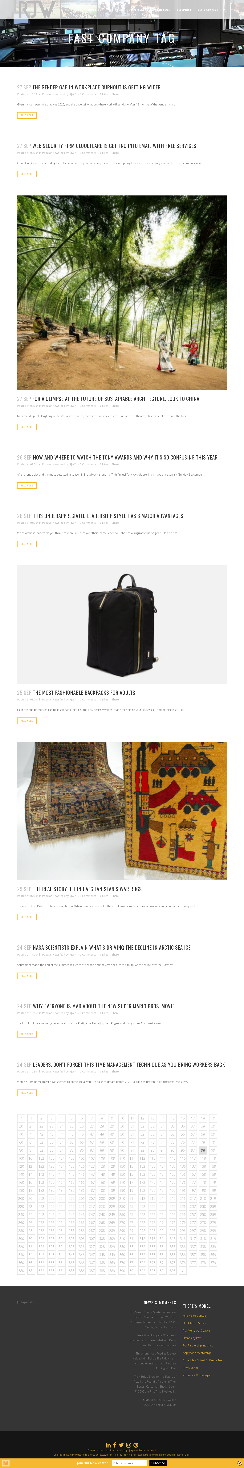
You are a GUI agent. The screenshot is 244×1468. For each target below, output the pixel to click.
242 (41, 1214)
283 (51, 1230)
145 (72, 1174)
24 (61, 1126)
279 (213, 1222)
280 (21, 1230)
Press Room (190, 1368)
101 (31, 1158)
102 (41, 1158)
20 (21, 1126)
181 (31, 1190)
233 (152, 1206)
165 (72, 1182)
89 (112, 1150)
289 (112, 1230)
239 (213, 1206)
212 (142, 1198)
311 (132, 1238)
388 (102, 1270)
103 (51, 1158)
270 (122, 1222)
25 (72, 1126)
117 (193, 1158)
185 (72, 1190)
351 (132, 1254)
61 (31, 1142)
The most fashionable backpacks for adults (84, 692)
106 (82, 1158)
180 (21, 1190)
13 (152, 1118)
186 (82, 1190)
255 (173, 1214)
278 (203, 1222)
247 (92, 1214)
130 (122, 1166)
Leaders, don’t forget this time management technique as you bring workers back (129, 1064)
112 (142, 1158)
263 (51, 1222)
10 (122, 1118)
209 (112, 1198)
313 (152, 1238)
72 (142, 1142)
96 (183, 1150)
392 (142, 1270)
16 (183, 1118)
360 (21, 1262)
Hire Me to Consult (194, 1315)
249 (112, 1214)
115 (173, 1158)
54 (163, 1134)
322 (41, 1246)
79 (213, 1142)
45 (72, 1134)
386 (82, 1270)
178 (203, 1182)
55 (173, 1134)
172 (142, 1182)
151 (132, 1174)
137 (193, 1166)
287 (92, 1230)
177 (193, 1182)
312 (142, 1238)
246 (82, 1214)
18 (203, 1118)
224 (61, 1206)
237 (193, 1206)
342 (41, 1254)
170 (122, 1182)
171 (132, 1182)
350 (122, 1254)
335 (173, 1246)
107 (92, 1158)
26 (82, 1126)
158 (203, 1174)
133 (152, 1166)
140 (21, 1174)
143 (51, 1174)
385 (72, 1270)
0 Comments (88, 94)
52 (142, 1134)
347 (92, 1254)
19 (213, 1118)
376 (183, 1262)
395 (173, 1270)
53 (152, 1134)
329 (112, 1246)
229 (112, 1206)
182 (41, 1190)
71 (132, 1142)
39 (213, 1126)
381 (31, 1270)
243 (51, 1214)
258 (203, 1214)
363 (51, 1262)
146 (82, 1174)
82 (41, 1150)
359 (213, 1254)
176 (183, 1182)
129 (112, 1166)
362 (41, 1262)
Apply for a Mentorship (197, 1353)
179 (213, 1182)
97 (193, 1150)
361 (31, 1262)
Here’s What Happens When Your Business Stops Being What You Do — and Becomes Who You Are (153, 1340)
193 (152, 1190)
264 (61, 1222)
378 (203, 1262)
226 (82, 1206)
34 (163, 1126)
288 (102, 1230)
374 (162, 1262)
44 (61, 1134)
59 (213, 1134)
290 (122, 1230)
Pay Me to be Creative (196, 1330)
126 (82, 1166)
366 (82, 1262)
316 (183, 1238)
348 (102, 1254)
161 (31, 1182)
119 (213, 1158)
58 (203, 1134)
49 (112, 1134)
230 (122, 1206)
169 (112, 1182)
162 (41, 1182)
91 (132, 1150)
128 (102, 1166)
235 (173, 1206)
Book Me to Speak (194, 1323)
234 (162, 1206)
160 (21, 1182)
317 (193, 1238)
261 (31, 1222)
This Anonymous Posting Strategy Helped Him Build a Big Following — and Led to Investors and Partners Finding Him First (154, 1361)
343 (51, 1254)
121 (31, 1166)
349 (112, 1254)
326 (82, 1246)
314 (162, 1238)
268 (102, 1222)
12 (142, 1118)
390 (122, 1270)
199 (213, 1190)
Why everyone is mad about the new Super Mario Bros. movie (104, 1006)
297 (193, 1230)
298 (203, 1230)
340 (21, 1254)
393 (152, 1270)
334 (162, 1246)
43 (51, 1134)
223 (51, 1206)
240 (21, 1214)
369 (112, 1262)
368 (102, 1262)
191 (132, 1190)
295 (173, 1230)
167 (92, 1182)
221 (31, 1206)
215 (173, 1198)
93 (152, 1150)
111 (132, 1158)
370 (122, 1262)
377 (193, 1262)
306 (82, 1238)
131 (132, 1166)
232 (142, 1206)
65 (72, 1142)
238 (203, 1206)
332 (142, 1246)
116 (183, 1158)
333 (152, 1246)
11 (132, 1118)
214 (162, 1198)
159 (213, 1174)
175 (173, 1182)
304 (61, 1238)
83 (51, 1150)
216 (183, 1198)
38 (203, 1126)
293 (152, 1230)
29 (112, 1126)
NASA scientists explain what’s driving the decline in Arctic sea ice (112, 947)
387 (92, 1270)
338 (203, 1246)
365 (72, 1262)
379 (213, 1262)
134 (162, 1166)
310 (122, 1238)
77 (193, 1142)
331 (132, 1246)
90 (122, 1150)
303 (51, 1238)
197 (193, 1190)
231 (132, 1206)
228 (102, 1206)
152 (142, 1174)
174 (162, 1182)
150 (122, 1174)
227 (92, 1206)
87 (92, 1150)
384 (61, 1270)
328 (102, 1246)
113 (152, 1158)
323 (51, 1246)
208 (102, 1198)
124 (61, 1166)
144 (61, 1174)
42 (41, 1134)
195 (173, 1190)
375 (173, 1262)
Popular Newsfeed (53, 94)
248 (102, 1214)
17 (193, 1118)
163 (51, 1182)
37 (193, 1126)
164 (61, 1182)
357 (193, 1254)
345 (72, 1254)
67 (92, 1142)
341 (31, 1254)
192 (142, 1190)
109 (112, 1158)
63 (51, 1142)
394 (162, 1270)
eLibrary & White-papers (198, 1375)
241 (31, 1214)
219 (213, 1198)
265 (72, 1222)
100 (21, 1158)
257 (193, 1214)
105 (72, 1158)
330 (122, 1246)
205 (72, 1198)
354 (162, 1254)
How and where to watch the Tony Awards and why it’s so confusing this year (125, 457)
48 (102, 1134)
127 (92, 1166)
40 (21, 1134)
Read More (27, 115)
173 (152, 1182)
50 (122, 1134)
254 (162, 1214)
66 (82, 1142)
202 (41, 1198)
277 (193, 1222)
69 (112, 1142)
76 (183, 1142)
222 (41, 1206)
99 (213, 1150)
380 (21, 1270)
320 (21, 1246)
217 (193, 1198)
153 (152, 1174)
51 (132, 1134)
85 (72, 1150)
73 (152, 1142)
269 (112, 1222)
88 (102, 1150)
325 (72, 1246)
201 (31, 1198)
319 (213, 1238)
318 (203, 1238)
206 (82, 1198)
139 (213, 1166)
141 (31, 1174)
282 (41, 1230)
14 (163, 1118)
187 (92, 1190)
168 (102, 1182)
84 (61, 1150)
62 (41, 1142)
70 (122, 1142)
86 (82, 1150)
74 (163, 1142)
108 (102, 1158)
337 (193, 1246)
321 (31, 1246)
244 (61, 1214)
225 (72, 1206)
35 (173, 1126)
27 (92, 1126)
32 (142, 1126)
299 (213, 1230)
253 (152, 1214)
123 (51, 1166)
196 (183, 1190)
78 (203, 1142)
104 (61, 1158)
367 (92, 1262)
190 (122, 1190)
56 (183, 1134)
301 (31, 1238)
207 (92, 1198)
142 (41, 1174)
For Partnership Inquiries (198, 1345)
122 (41, 1166)
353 (152, 1254)
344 (61, 1254)
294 (162, 1230)
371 (132, 1262)
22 (41, 1126)
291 (132, 1230)
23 (51, 1126)
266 (82, 1222)
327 (92, 1246)
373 (152, 1262)
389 (112, 1270)
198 (203, 1190)
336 (183, 1246)
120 (21, 1166)
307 (92, 1238)
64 (61, 1142)
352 (142, 1254)
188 (102, 1190)
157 (193, 1174)
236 (183, 1206)
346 (82, 1254)
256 (183, 1214)
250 (122, 1214)
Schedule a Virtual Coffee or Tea (202, 1360)
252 (142, 1214)
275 (173, 1222)
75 (173, 1142)
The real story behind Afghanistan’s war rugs (87, 889)
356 (183, 1254)
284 (61, 1230)
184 (61, 1190)
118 (203, 1158)
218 (203, 1198)
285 (72, 1230)
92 (142, 1150)
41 (31, 1134)
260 (21, 1222)
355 (173, 1254)
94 (163, 1150)
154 (162, 1174)
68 (102, 1142)
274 (162, 1222)
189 (112, 1190)
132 (142, 1166)
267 (92, 1222)
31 (132, 1126)
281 (31, 1230)
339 (213, 1246)
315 (173, 1238)
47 (92, 1134)
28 (102, 1126)
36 (183, 1126)
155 (173, 1174)
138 (203, 1166)
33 (152, 1126)
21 (31, 1126)
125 (72, 1166)
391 (132, 1270)
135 (173, 1166)
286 (82, 1230)
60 (21, 1142)
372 (142, 1262)
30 (122, 1126)
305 (72, 1238)
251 (132, 1214)
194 (162, 1190)
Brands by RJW (192, 1338)
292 (142, 1230)
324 (61, 1246)
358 (203, 1254)
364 (61, 1262)
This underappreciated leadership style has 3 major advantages (108, 516)
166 (82, 1182)
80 (21, 1150)
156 (183, 1174)
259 (213, 1214)
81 (31, 1150)
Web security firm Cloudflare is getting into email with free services (114, 145)
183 (51, 1190)
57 (193, 1134)
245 (72, 1214)
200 (21, 1198)
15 (173, 1118)
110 (122, 1158)
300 (21, 1238)
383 (51, 1270)
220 (21, 1206)
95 (173, 1150)
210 (122, 1198)
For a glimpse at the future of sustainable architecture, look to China (115, 398)
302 (41, 1238)
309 (112, 1238)
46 (82, 1134)
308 (102, 1238)
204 (61, 1198)
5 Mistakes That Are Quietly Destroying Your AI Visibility (159, 1402)
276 (183, 1222)
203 (51, 1198)
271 (132, 1222)
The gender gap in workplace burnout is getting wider (96, 87)
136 (183, 1166)
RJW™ (72, 94)
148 (102, 1174)
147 (92, 1174)
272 (142, 1222)
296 (183, 1230)
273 (152, 1222)
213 (152, 1198)
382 (41, 1270)
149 (112, 1174)
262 (41, 1222)
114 (162, 1158)
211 (132, 1198)
